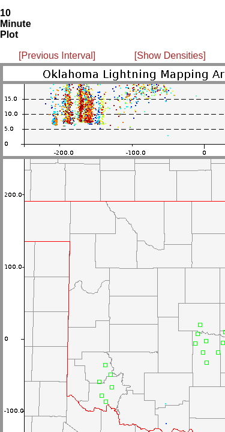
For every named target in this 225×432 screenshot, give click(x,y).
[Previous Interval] (57, 55)
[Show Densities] (170, 55)
